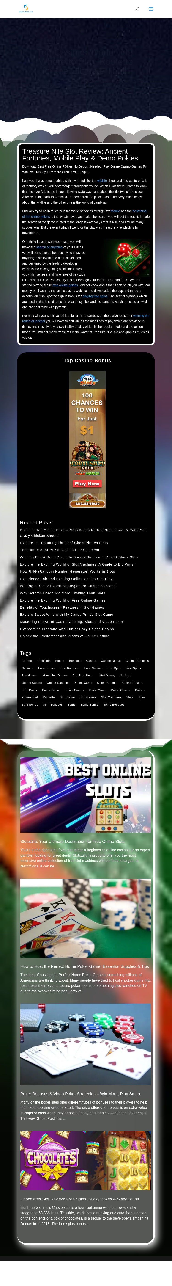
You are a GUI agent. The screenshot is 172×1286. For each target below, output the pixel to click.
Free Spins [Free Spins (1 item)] (133, 668)
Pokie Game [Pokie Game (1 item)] (97, 690)
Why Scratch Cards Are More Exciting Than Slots (62, 593)
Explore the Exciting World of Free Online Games (63, 600)
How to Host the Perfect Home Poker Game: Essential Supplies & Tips (84, 966)
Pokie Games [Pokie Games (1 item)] (120, 690)
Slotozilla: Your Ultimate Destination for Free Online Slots (72, 841)
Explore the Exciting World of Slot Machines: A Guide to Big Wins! (77, 564)
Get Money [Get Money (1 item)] (107, 675)
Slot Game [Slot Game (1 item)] (67, 697)
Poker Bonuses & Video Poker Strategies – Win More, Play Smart (80, 1094)
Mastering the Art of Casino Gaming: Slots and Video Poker (71, 622)
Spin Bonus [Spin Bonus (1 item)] (30, 704)
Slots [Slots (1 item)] (130, 697)
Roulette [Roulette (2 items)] (49, 697)
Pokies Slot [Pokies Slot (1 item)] (30, 697)
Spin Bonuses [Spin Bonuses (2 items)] (53, 704)
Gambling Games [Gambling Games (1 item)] (55, 675)
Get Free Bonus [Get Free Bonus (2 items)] (84, 675)
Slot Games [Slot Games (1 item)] (88, 697)
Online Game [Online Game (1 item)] (83, 682)
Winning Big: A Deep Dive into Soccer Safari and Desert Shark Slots (79, 557)
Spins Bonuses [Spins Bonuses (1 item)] (114, 704)
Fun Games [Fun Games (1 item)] (30, 675)
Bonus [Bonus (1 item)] (59, 660)
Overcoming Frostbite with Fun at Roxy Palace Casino (67, 629)
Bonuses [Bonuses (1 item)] (75, 660)
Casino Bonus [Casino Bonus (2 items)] (111, 660)
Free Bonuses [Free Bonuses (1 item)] (69, 668)
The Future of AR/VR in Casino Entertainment (59, 550)
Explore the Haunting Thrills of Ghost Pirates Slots (64, 543)
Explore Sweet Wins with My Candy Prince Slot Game (66, 614)
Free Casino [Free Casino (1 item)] (93, 668)
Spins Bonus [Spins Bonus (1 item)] (89, 704)
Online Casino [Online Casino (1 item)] (32, 682)
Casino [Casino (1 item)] (91, 660)
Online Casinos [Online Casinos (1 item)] (58, 682)
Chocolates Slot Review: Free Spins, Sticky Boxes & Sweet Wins (79, 1199)
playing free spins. (95, 296)
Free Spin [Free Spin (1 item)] (113, 668)
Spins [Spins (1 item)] (72, 704)
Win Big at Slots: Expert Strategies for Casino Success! (68, 586)
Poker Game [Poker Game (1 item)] (51, 690)
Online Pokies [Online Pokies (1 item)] (132, 682)
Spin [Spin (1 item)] (141, 697)
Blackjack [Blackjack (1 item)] (44, 660)
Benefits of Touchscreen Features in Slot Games (62, 607)
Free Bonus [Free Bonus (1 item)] (46, 668)
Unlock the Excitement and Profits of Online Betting (64, 636)
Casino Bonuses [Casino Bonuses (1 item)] (137, 660)
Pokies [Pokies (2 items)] (140, 690)
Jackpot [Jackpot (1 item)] (125, 675)
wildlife (102, 180)
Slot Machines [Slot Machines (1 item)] (111, 697)
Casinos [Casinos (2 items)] (27, 668)
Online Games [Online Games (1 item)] (107, 682)
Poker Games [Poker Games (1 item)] (74, 690)
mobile (115, 211)
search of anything (49, 247)
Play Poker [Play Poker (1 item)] (29, 690)
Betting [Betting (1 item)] (27, 660)
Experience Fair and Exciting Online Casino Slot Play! (67, 579)
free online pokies (65, 285)
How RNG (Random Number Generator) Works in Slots (67, 571)
